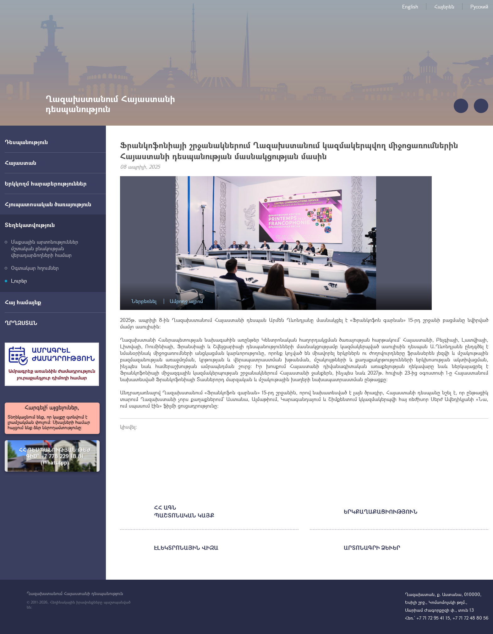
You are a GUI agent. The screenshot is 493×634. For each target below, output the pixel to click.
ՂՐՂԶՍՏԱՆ (21, 323)
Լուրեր (19, 280)
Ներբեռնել (143, 301)
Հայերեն (444, 6)
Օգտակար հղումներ (35, 267)
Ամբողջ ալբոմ (186, 301)
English (410, 6)
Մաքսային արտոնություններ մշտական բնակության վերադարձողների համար (44, 248)
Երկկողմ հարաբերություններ (46, 183)
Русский (479, 6)
